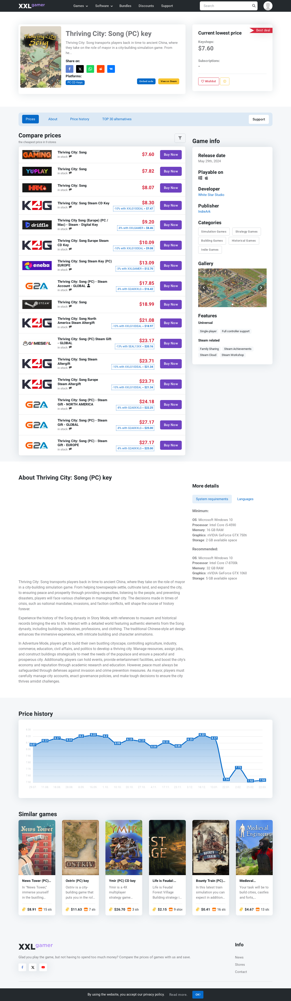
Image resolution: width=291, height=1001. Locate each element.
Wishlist (208, 81)
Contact (241, 972)
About (52, 119)
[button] (267, 5)
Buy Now (171, 155)
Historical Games (244, 240)
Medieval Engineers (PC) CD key (254, 881)
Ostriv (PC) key (77, 881)
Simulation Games (213, 231)
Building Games (212, 240)
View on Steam (169, 81)
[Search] (229, 6)
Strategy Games (246, 231)
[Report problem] (224, 81)
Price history (79, 119)
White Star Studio (211, 195)
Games (80, 6)
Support (167, 6)
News (239, 957)
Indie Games (210, 249)
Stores (240, 965)
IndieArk (204, 212)
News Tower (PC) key (35, 881)
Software (103, 6)
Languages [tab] (245, 499)
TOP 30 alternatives (117, 119)
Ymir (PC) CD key (122, 881)
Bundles (125, 6)
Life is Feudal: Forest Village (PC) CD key (167, 881)
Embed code (146, 81)
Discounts (146, 6)
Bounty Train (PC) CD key (209, 881)
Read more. (178, 995)
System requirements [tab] (212, 499)
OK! (198, 994)
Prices (30, 119)
